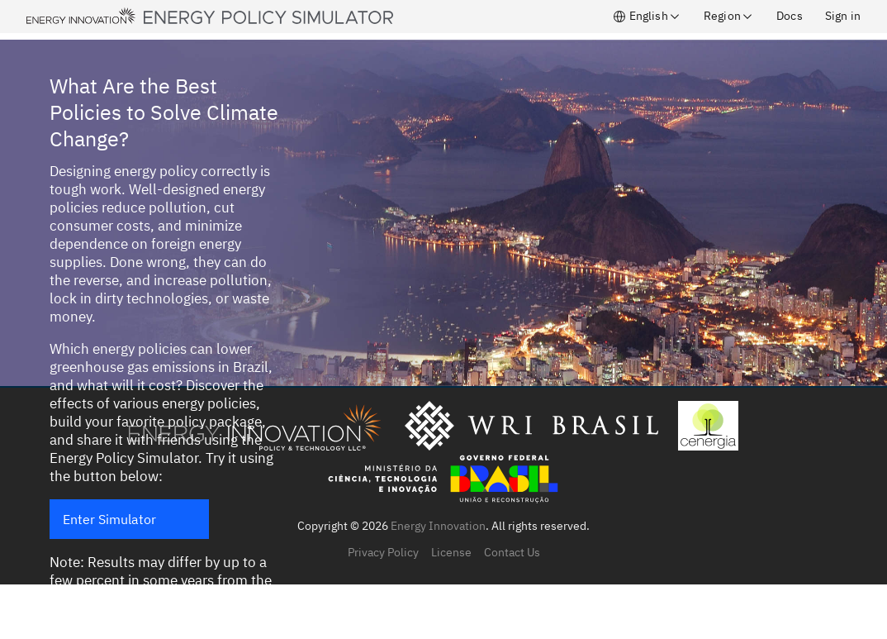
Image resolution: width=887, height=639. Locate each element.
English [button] (647, 15)
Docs (789, 15)
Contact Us (512, 552)
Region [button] (729, 15)
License (451, 552)
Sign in (843, 15)
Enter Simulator (109, 519)
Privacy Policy (383, 552)
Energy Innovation (438, 525)
